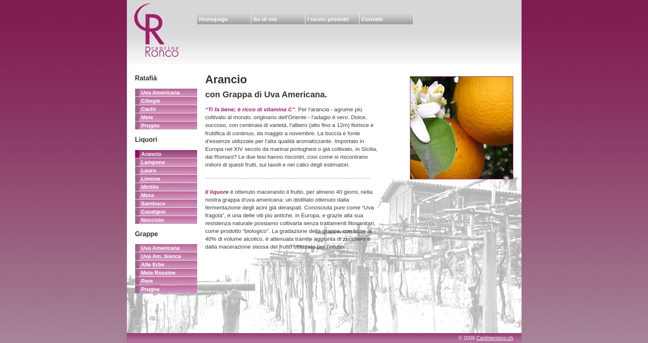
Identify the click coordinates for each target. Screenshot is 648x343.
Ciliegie (150, 101)
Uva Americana (160, 92)
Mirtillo (150, 187)
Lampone (153, 162)
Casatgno (153, 212)
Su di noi (265, 19)
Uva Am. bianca (161, 256)
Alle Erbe (152, 264)
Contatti (372, 19)
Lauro (148, 170)
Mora (147, 195)
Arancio (151, 154)
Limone (150, 179)
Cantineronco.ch (494, 338)
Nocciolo (152, 220)
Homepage (213, 19)
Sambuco (153, 203)
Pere (147, 281)
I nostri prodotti (328, 19)
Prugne (150, 125)
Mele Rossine (158, 273)
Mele (147, 117)
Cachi (148, 109)
